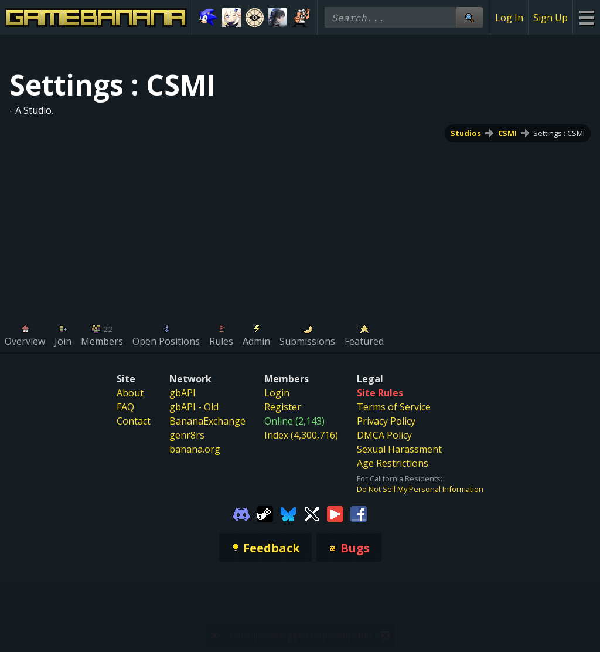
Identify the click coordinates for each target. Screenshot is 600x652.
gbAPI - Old (194, 406)
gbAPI (182, 392)
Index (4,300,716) (301, 435)
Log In (509, 17)
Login (276, 392)
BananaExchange (207, 421)
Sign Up (550, 17)
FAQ (125, 406)
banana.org (194, 449)
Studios (466, 133)
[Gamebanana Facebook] (358, 513)
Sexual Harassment (399, 449)
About (130, 392)
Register (282, 406)
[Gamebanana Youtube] (335, 513)
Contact (134, 421)
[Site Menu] (586, 17)
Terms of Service (394, 406)
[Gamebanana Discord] (241, 513)
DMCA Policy (384, 435)
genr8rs (186, 435)
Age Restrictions (392, 463)
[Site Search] (469, 17)
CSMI (507, 133)
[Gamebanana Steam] (264, 513)
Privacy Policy (386, 421)
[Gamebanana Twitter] (311, 513)
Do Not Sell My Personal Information (420, 489)
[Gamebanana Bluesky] (288, 513)
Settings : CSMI (559, 133)
